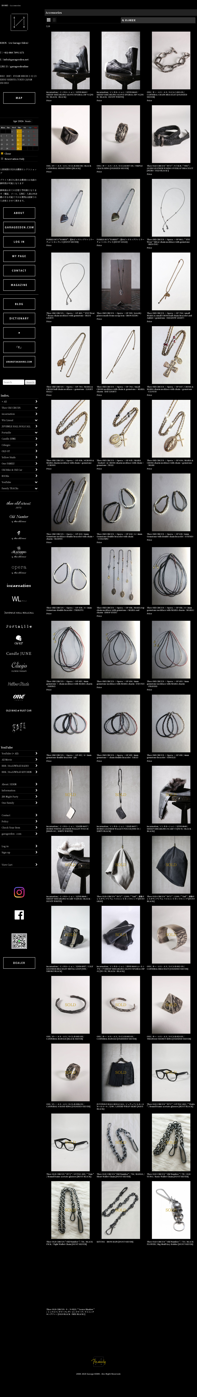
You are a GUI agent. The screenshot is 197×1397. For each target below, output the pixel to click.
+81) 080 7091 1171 (13, 52)
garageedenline (19, 66)
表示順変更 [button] (129, 20)
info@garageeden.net (15, 59)
